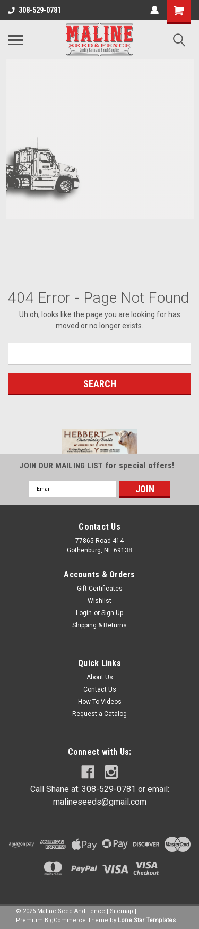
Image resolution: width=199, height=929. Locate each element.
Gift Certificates (100, 588)
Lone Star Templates (147, 920)
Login (84, 613)
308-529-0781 (34, 10)
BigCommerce (65, 920)
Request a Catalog (99, 714)
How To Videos (100, 701)
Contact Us (99, 689)
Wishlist (99, 600)
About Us (99, 677)
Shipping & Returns (99, 625)
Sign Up (112, 613)
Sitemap (121, 911)
